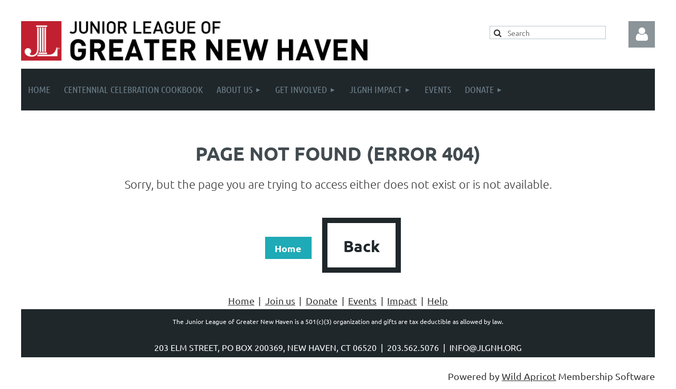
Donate (321, 300)
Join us (280, 300)
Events (362, 300)
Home (288, 248)
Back (361, 246)
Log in (641, 34)
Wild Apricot (529, 376)
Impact (402, 300)
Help (437, 300)
